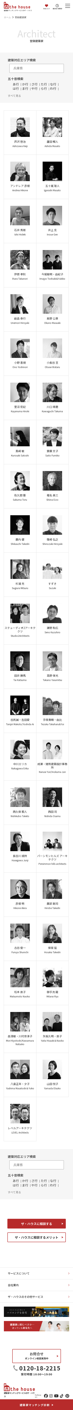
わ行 (53, 88)
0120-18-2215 (40, 1368)
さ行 (34, 84)
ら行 (44, 88)
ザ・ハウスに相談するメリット (36, 1237)
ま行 (25, 88)
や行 (34, 88)
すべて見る (14, 95)
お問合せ (36, 1355)
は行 (16, 88)
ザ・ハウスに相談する (36, 1223)
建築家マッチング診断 (35, 1405)
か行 (25, 84)
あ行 (16, 84)
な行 (53, 84)
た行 (44, 84)
